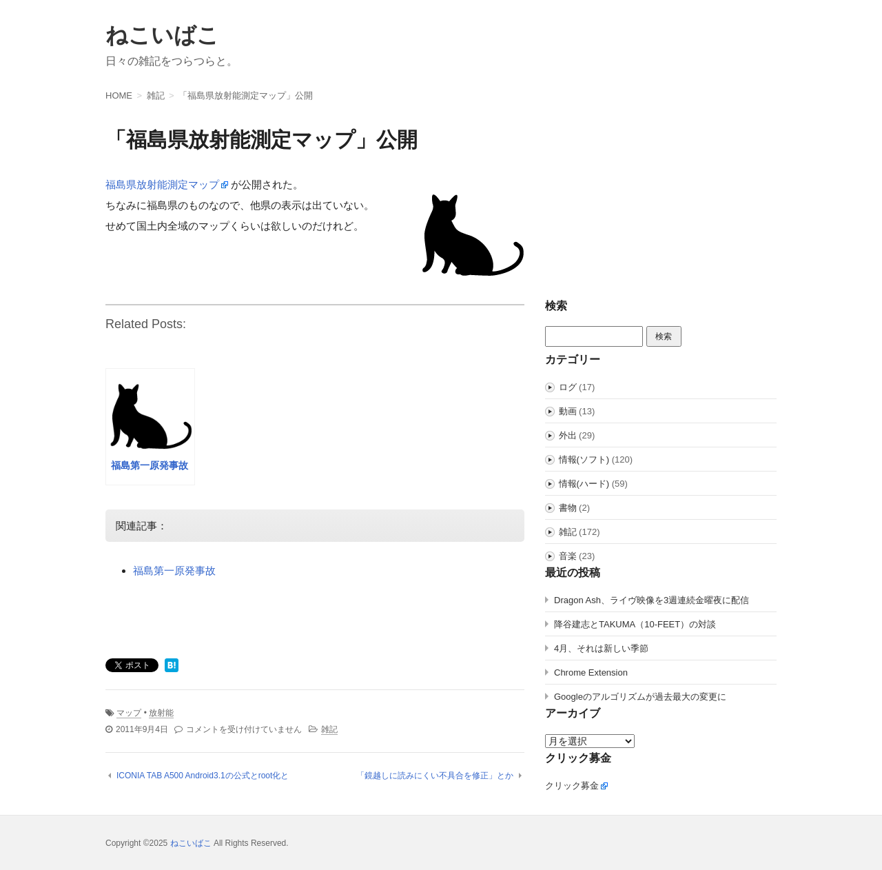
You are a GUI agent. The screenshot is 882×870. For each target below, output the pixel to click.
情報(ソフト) (584, 459)
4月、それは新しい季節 (601, 648)
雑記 (329, 729)
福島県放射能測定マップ (162, 184)
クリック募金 (572, 785)
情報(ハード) (584, 483)
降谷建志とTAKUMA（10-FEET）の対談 (635, 624)
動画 (568, 411)
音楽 (568, 556)
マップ (128, 713)
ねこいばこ (162, 35)
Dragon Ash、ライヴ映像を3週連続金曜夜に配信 (651, 600)
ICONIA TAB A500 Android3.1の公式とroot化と (202, 775)
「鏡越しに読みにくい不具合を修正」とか (434, 775)
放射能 (161, 713)
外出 (568, 435)
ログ (568, 387)
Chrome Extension (591, 672)
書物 (568, 508)
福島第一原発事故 (174, 570)
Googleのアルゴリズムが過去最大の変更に (640, 696)
